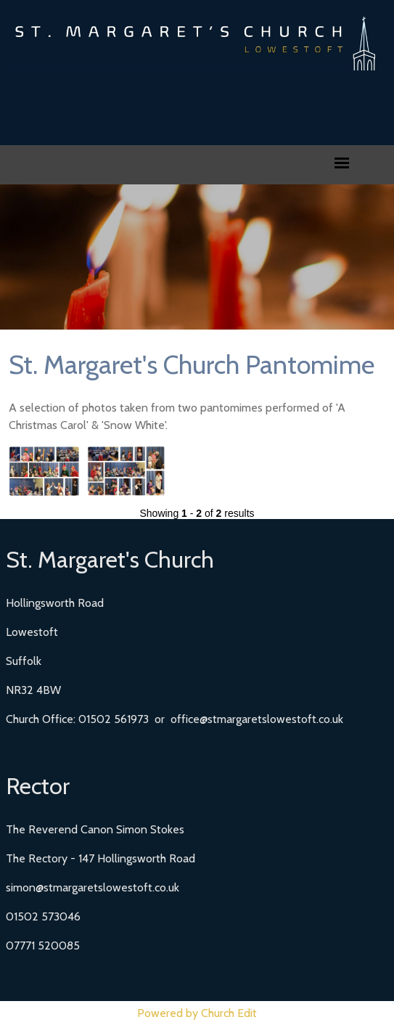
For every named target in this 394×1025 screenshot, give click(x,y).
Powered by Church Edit (197, 1013)
